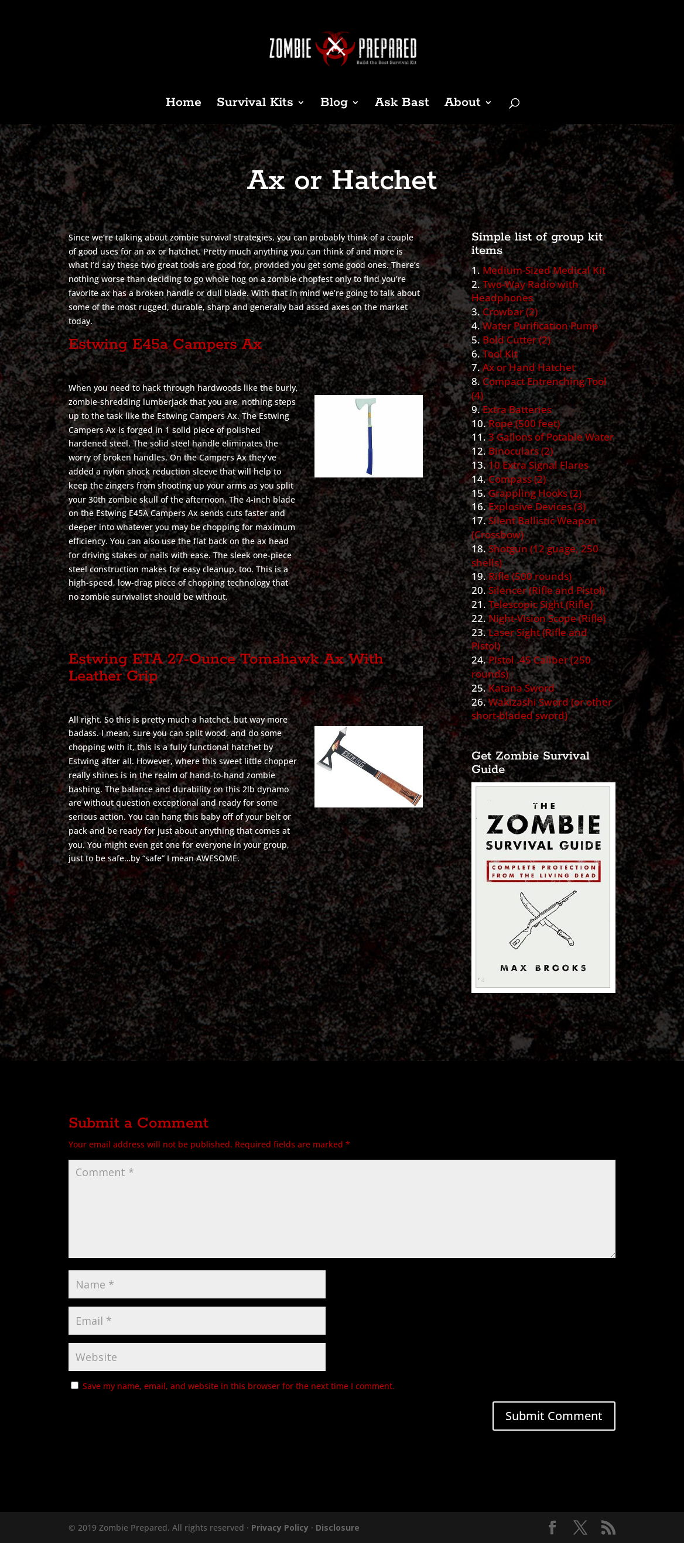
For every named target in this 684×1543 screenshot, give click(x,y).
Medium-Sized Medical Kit (544, 270)
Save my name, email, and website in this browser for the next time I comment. (239, 1385)
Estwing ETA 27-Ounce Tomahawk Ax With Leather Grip (226, 667)
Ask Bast (402, 104)
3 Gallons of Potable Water (551, 437)
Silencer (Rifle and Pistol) (546, 590)
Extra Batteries (517, 409)
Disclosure (338, 1527)
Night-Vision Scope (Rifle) (547, 618)
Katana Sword (521, 688)
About (462, 104)
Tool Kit (500, 353)
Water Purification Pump (540, 325)
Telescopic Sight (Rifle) (540, 604)
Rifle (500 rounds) (530, 576)
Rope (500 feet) (524, 423)
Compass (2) (517, 479)
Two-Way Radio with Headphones (525, 291)
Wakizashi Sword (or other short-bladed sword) (541, 709)
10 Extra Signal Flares (538, 465)
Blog (334, 104)
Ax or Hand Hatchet (529, 367)
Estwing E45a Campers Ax (165, 344)
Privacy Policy (280, 1527)
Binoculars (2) (520, 451)
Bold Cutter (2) (516, 339)
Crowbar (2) (510, 311)
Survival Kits (255, 104)
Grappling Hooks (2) (535, 493)
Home (183, 104)
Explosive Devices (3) (537, 506)
